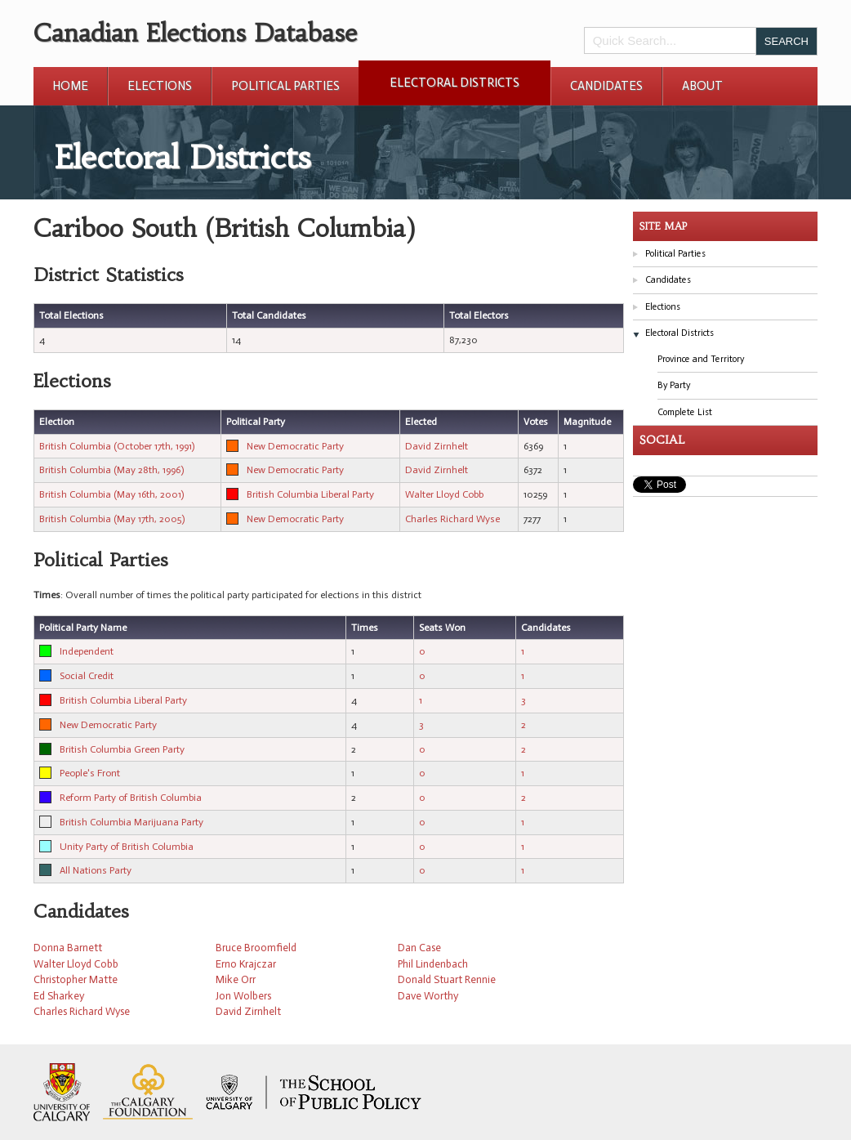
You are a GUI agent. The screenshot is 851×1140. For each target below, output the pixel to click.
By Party (673, 385)
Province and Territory (700, 359)
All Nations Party (95, 870)
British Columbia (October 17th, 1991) (116, 446)
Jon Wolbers (243, 996)
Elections (159, 85)
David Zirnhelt (436, 446)
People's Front (90, 773)
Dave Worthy (428, 996)
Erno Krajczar (246, 964)
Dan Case (419, 947)
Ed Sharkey (58, 996)
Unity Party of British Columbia (127, 846)
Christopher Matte (75, 979)
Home (70, 85)
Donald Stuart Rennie (447, 979)
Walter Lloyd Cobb (444, 494)
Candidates (606, 85)
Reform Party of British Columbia (131, 797)
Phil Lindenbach (433, 964)
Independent (87, 651)
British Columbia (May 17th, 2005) (112, 519)
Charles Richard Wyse (452, 519)
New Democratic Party (295, 446)
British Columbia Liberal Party (310, 494)
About (702, 85)
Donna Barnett (67, 947)
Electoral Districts (454, 82)
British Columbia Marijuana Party (131, 822)
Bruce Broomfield (256, 947)
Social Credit (87, 676)
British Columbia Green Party (122, 749)
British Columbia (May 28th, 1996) (111, 470)
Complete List (684, 412)
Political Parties (285, 85)
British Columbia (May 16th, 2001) (111, 494)
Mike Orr (236, 979)
